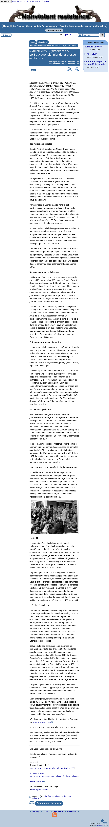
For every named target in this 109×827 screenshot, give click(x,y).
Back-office (71, 811)
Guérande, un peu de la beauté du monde (95, 62)
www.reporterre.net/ (40, 789)
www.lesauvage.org (42, 722)
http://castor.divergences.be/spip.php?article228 (52, 768)
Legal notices (57, 811)
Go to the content (18, 1)
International (54, 30)
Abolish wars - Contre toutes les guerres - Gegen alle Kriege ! (53, 45)
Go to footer (46, 1)
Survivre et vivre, (93, 46)
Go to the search (33, 1)
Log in (7, 35)
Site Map (35, 811)
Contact (45, 811)
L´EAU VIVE (90, 54)
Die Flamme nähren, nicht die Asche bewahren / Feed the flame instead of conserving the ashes (59, 26)
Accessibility (5, 1)
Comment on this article (48, 803)
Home (6, 26)
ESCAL (100, 825)
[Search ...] (88, 35)
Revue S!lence (36, 781)
